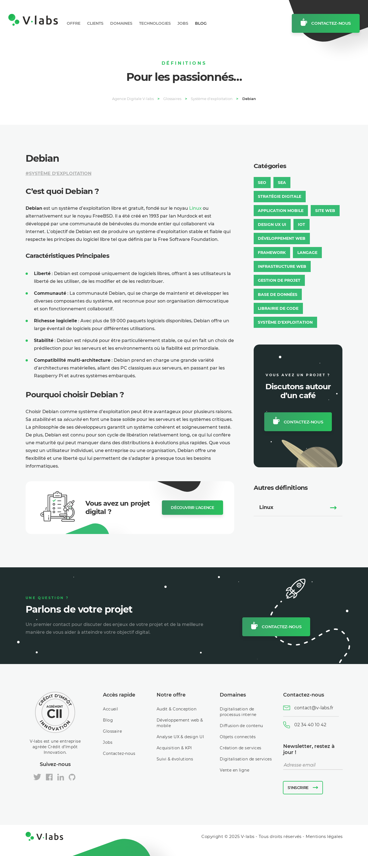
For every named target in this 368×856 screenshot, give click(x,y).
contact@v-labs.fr (313, 707)
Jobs (182, 23)
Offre (73, 23)
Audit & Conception (177, 709)
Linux (195, 208)
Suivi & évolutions (175, 759)
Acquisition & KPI (174, 747)
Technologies (155, 23)
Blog (201, 23)
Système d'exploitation (60, 173)
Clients (95, 23)
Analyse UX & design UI (180, 736)
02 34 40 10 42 (310, 724)
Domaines (121, 23)
